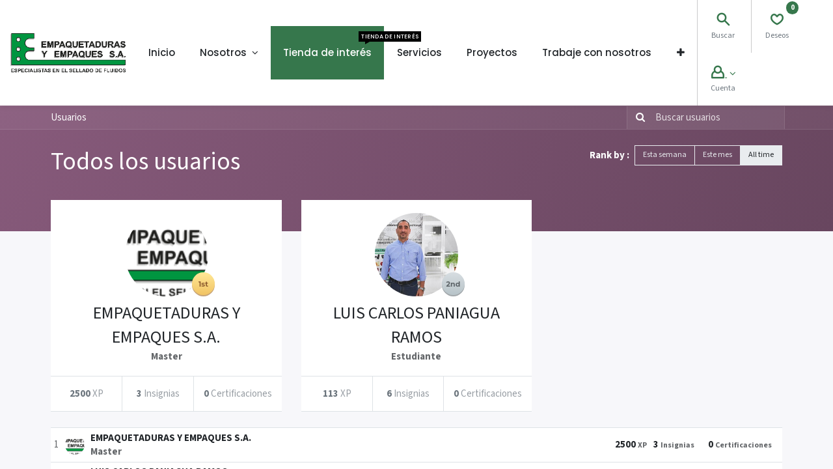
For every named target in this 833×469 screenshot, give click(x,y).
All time (761, 154)
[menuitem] (161, 52)
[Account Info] (723, 74)
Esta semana (665, 154)
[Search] (723, 21)
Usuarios (69, 117)
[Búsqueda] (637, 117)
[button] (680, 52)
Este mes (717, 154)
